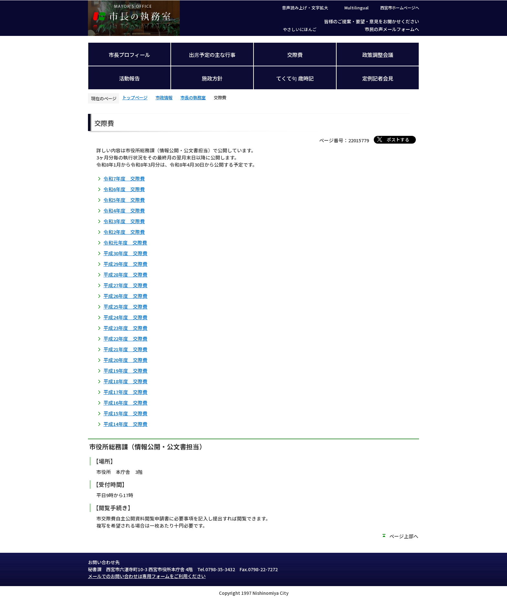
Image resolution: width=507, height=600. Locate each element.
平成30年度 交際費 (125, 253)
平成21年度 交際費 (125, 349)
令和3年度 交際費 (124, 221)
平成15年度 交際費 (125, 413)
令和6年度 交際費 (124, 189)
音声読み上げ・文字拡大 (305, 8)
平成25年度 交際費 (125, 306)
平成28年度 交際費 (125, 274)
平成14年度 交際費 (125, 423)
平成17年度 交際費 (125, 391)
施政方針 (212, 78)
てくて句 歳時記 (295, 78)
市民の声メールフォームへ (392, 29)
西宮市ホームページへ (399, 8)
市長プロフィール (129, 55)
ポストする (398, 139)
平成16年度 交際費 (125, 402)
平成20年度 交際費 (125, 359)
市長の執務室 (193, 97)
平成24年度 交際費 (125, 317)
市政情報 (164, 97)
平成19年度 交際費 (125, 370)
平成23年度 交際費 (125, 327)
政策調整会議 (377, 55)
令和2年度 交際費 (124, 231)
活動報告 (129, 78)
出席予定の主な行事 (212, 55)
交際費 (295, 55)
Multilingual (356, 8)
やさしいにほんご (300, 29)
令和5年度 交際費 (124, 199)
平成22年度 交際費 (125, 338)
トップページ (134, 97)
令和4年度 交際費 (124, 210)
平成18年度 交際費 (125, 381)
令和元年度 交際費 (125, 242)
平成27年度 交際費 (125, 285)
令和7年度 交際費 (124, 178)
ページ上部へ (403, 536)
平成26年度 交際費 (125, 295)
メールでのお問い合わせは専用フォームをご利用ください (147, 576)
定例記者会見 (377, 78)
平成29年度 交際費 (125, 263)
